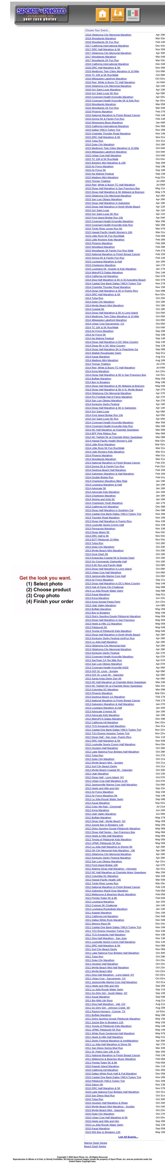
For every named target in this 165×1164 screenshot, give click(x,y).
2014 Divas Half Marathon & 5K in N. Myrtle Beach (114, 389)
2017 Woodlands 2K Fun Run (102, 60)
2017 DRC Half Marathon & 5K (102, 49)
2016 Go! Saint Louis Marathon (103, 89)
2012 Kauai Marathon (97, 802)
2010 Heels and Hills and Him (102, 1121)
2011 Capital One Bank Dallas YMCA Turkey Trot (113, 927)
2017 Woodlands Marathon (100, 56)
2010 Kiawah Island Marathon (102, 1066)
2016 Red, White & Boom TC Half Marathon (110, 82)
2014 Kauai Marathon (97, 356)
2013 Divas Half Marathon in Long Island (108, 568)
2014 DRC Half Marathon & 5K (102, 294)
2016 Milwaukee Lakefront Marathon (106, 78)
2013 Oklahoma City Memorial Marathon (108, 649)
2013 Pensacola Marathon (100, 528)
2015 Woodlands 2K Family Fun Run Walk (109, 250)
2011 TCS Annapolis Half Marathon (105, 934)
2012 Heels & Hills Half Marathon (104, 835)
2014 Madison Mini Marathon (101, 360)
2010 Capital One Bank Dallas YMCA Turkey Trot (113, 1077)
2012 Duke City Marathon (99, 759)
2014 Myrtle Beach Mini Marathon (104, 305)
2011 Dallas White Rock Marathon (104, 920)
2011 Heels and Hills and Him (102, 985)
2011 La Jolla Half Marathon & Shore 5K (108, 1044)
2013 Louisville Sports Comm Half (104, 524)
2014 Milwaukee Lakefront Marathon (106, 320)
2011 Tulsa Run (94, 956)
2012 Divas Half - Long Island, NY (104, 777)
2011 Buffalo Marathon (98, 1015)
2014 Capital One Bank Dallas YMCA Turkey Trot (113, 283)
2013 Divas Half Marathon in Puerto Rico (108, 521)
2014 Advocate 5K (95, 488)
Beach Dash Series (95, 1146)
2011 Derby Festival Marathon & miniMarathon (111, 1040)
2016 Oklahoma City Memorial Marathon (108, 86)
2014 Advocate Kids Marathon (102, 492)
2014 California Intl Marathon (101, 276)
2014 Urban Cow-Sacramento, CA (104, 323)
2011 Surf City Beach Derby (101, 949)
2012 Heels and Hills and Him (102, 788)
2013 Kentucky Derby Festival (102, 653)
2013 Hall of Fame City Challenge (104, 587)
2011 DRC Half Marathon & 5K (102, 945)
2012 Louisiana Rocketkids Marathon (106, 909)
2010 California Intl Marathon (101, 1070)
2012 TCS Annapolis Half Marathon (105, 726)
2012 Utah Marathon (97, 773)
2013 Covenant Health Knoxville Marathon (109, 656)
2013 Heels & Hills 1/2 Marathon (103, 623)
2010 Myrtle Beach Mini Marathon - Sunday (110, 1106)
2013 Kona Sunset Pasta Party (102, 601)
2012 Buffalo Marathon (98, 817)
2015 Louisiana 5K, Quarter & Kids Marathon (110, 268)
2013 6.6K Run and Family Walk (103, 565)
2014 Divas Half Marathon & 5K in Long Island (111, 312)
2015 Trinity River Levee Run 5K (103, 228)
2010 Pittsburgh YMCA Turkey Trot (105, 1080)
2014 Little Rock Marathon (100, 444)
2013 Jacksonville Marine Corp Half (105, 576)
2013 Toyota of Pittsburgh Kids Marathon (108, 631)
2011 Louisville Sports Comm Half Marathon (110, 941)
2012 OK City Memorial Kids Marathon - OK (110, 850)
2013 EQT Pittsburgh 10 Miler (102, 539)
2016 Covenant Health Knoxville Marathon (109, 96)
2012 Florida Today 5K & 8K (101, 898)
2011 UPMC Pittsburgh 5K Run (103, 1029)
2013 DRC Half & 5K (97, 535)
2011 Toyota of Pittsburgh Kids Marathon (108, 1026)
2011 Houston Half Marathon (101, 963)
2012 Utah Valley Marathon (100, 813)
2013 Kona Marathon (97, 598)
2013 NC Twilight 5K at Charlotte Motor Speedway (113, 685)
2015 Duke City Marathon (99, 144)
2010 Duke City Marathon (99, 1113)
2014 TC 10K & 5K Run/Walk (101, 327)
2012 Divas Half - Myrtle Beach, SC (105, 821)
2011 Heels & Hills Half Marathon (104, 1037)
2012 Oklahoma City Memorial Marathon (108, 854)
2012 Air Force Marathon (99, 792)
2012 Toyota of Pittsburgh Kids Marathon (108, 839)
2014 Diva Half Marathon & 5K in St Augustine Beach (115, 279)
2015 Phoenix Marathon (99, 243)
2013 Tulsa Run (94, 543)
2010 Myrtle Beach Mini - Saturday (105, 1110)
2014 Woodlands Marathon (100, 459)
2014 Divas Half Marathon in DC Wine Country (111, 342)
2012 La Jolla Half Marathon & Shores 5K (108, 846)
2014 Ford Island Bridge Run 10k (104, 415)
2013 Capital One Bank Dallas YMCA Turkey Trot (113, 513)
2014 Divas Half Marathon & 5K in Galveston (110, 407)
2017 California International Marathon (107, 45)
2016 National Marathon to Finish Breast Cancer (112, 115)
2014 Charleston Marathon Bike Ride (106, 481)
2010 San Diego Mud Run (100, 1095)
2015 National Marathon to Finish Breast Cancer (112, 254)
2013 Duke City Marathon (99, 546)
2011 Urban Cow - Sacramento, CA (105, 978)
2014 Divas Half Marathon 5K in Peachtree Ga (111, 349)
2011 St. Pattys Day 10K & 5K (102, 1051)
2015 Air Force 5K (95, 170)
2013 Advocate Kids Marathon (102, 715)
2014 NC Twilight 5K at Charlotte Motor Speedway (113, 437)
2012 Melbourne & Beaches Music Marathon (110, 894)
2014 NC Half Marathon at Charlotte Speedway (112, 429)
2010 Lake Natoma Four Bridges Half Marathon (112, 1091)
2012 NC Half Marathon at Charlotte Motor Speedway (115, 872)
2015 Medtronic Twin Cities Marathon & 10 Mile (112, 148)
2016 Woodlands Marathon (100, 104)
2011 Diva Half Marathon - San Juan (106, 938)
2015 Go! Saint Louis (97, 210)
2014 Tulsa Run (94, 298)
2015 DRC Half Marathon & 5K (102, 137)
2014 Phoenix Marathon (99, 455)
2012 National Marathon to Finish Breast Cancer (112, 887)
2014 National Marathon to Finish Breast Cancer (112, 462)
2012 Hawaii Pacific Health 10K (103, 879)
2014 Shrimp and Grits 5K (100, 499)
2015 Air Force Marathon (99, 166)
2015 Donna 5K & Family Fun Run (104, 257)
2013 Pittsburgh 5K (96, 627)
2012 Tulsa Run (94, 755)
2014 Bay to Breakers (97, 382)
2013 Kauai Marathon (97, 594)
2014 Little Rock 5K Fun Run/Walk (104, 448)
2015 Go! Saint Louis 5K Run (102, 214)
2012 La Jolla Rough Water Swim (104, 799)
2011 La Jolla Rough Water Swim (104, 989)
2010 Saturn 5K (94, 1084)
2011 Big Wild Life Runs (99, 1000)
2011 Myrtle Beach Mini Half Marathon (107, 967)
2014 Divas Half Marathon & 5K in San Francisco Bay (115, 374)
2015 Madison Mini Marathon (101, 177)
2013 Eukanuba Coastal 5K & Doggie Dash (110, 557)
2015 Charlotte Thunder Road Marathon (108, 133)
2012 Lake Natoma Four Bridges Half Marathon (112, 751)
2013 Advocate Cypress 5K (100, 711)
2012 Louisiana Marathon (99, 901)
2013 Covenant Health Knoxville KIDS (107, 667)
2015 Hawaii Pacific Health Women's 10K (108, 232)
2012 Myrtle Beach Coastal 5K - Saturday (108, 770)
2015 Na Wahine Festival (99, 173)
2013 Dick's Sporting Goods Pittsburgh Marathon (113, 616)
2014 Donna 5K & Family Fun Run (104, 466)
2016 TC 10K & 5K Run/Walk (101, 75)
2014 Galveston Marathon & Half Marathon (109, 473)
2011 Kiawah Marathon (98, 912)
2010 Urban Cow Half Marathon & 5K (106, 1117)
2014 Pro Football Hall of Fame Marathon (108, 396)
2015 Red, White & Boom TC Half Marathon (110, 184)
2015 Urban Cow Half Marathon (103, 155)
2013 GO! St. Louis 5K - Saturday (104, 674)
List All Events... (128, 1137)
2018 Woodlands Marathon (100, 38)
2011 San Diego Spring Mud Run (104, 1048)
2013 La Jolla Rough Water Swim (104, 590)
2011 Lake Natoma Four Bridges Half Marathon (112, 952)
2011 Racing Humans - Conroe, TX (105, 1011)
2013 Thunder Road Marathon (102, 517)
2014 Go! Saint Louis (97, 411)
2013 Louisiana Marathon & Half (103, 707)
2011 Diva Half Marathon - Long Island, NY (109, 974)
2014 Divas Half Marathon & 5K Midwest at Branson (114, 385)
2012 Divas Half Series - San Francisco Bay (110, 832)
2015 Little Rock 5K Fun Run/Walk (104, 235)
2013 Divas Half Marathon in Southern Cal (109, 510)
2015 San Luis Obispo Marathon (103, 199)
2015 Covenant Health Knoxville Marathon (109, 221)
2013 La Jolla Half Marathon (101, 642)
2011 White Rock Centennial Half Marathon (110, 1033)
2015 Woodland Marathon (100, 246)
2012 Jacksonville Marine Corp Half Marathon (111, 784)
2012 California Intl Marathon (101, 722)
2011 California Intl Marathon (101, 916)
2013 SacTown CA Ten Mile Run (103, 660)
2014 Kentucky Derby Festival (102, 404)
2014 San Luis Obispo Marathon (103, 400)
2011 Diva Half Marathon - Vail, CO (105, 1004)
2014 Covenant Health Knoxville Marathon (109, 422)
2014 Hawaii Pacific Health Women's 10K (108, 440)
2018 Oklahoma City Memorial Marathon (108, 34)
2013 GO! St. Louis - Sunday (101, 671)
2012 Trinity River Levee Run (101, 883)
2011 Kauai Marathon (97, 996)
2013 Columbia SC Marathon (101, 689)
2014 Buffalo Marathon (98, 378)
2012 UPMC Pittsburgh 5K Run (103, 843)
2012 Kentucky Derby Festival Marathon (108, 857)
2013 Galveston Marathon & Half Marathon (109, 704)
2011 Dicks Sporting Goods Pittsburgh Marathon (112, 1018)
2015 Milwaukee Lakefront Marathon (106, 151)
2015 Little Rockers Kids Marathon (105, 239)
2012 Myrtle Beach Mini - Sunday (104, 762)
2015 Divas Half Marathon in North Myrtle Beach (112, 206)
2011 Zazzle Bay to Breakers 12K (104, 1022)
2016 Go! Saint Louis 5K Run (102, 93)
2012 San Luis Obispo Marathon (103, 861)
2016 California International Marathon (107, 64)
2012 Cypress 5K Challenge (101, 905)
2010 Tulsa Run (94, 1099)
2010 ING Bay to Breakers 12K (103, 1132)
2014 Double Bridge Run (99, 477)
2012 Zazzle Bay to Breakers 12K (104, 824)
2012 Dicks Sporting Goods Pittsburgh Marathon (112, 828)
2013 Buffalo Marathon (98, 609)
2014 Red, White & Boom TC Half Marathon (110, 367)
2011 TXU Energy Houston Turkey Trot (107, 931)
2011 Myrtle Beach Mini (98, 971)
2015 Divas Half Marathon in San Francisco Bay (112, 188)
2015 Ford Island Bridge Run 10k (104, 217)
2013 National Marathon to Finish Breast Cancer (112, 700)
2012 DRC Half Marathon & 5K (102, 740)
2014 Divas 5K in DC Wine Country (105, 345)
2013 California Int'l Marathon (102, 506)
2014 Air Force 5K (95, 334)
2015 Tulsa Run (94, 140)
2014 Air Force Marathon (99, 331)
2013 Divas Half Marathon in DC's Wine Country (112, 583)
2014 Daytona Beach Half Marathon (105, 470)
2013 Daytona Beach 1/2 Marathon (105, 696)
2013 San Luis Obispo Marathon (103, 663)
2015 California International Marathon (107, 126)
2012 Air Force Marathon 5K (101, 795)
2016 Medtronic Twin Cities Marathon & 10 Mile (112, 71)
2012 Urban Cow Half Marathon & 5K (106, 781)
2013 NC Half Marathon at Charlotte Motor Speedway (115, 682)
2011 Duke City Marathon (99, 960)
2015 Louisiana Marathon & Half (103, 261)
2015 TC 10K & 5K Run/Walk (101, 159)
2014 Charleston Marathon (100, 495)
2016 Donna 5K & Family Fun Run (104, 118)
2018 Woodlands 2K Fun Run (102, 42)
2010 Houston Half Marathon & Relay (106, 1102)
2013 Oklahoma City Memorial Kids (105, 645)
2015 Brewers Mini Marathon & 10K (105, 162)
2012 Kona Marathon (97, 810)
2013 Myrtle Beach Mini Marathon (104, 550)
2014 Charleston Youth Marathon (104, 503)
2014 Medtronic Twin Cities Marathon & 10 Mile (112, 316)
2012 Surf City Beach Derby (101, 766)
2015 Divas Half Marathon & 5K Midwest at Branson (114, 192)
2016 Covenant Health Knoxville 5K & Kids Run (112, 100)
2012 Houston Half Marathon (101, 748)
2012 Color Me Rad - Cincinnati (103, 806)
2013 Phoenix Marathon (99, 693)
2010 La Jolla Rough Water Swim (104, 1124)
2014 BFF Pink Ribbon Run (101, 433)
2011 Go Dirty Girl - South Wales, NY (106, 993)
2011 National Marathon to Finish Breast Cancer (112, 1055)
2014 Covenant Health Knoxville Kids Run (109, 426)
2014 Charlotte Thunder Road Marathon (108, 287)
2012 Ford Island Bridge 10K (101, 865)
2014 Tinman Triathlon (98, 364)
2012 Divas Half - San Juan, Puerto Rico (108, 737)
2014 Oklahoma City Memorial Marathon (108, 393)
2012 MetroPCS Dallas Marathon (104, 718)
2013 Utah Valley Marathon (100, 605)
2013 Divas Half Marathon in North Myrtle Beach (112, 634)
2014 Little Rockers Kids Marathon (105, 451)
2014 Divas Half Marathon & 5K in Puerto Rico (111, 290)
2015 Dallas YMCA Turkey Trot (102, 129)
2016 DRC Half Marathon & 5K (102, 67)
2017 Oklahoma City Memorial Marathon (108, 53)
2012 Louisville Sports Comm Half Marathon (110, 744)
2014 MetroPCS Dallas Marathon (104, 272)
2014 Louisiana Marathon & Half (103, 484)
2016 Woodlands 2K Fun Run (102, 107)
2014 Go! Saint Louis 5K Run (102, 418)
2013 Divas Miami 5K (97, 532)
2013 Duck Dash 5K (96, 554)
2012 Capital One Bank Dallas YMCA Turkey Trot (113, 729)
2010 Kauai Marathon (97, 1128)
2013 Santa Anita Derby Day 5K (103, 678)
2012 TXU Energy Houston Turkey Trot (107, 733)
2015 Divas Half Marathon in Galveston (107, 203)
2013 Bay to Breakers (97, 612)
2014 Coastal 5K (94, 309)
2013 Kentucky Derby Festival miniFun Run (110, 638)
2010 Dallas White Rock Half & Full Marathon (111, 1073)
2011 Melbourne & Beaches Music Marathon (110, 1059)
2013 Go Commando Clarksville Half (106, 561)
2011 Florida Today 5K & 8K (101, 1062)
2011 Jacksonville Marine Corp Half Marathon (111, 982)
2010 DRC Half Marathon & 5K (102, 1088)
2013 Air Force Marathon (99, 579)
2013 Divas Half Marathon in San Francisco (110, 620)
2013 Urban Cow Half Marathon (103, 572)
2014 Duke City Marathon (99, 301)
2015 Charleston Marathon (100, 265)
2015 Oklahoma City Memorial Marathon (108, 195)
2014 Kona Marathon (97, 371)
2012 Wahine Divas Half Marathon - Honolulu (111, 868)
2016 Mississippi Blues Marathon (104, 122)
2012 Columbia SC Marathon (101, 876)
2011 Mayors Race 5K (98, 923)
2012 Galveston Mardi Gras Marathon (106, 890)
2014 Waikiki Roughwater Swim (103, 353)
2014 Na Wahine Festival (99, 338)
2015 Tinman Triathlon (98, 181)
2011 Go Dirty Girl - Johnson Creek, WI (107, 1007)
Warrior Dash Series (95, 1142)
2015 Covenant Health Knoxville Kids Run (109, 225)
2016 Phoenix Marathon (99, 111)
